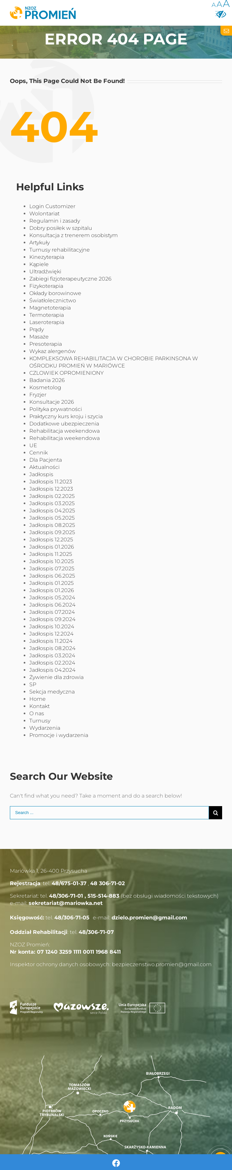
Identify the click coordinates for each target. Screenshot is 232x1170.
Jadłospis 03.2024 (52, 655)
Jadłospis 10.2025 (51, 561)
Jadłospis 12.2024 (51, 634)
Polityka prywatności (55, 409)
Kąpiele (39, 264)
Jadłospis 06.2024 (52, 605)
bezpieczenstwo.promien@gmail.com (162, 964)
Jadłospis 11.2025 (50, 554)
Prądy (36, 329)
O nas (36, 713)
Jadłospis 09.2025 (52, 532)
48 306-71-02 (107, 883)
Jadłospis (41, 474)
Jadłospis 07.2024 (52, 612)
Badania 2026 (47, 380)
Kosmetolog (45, 387)
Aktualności (44, 467)
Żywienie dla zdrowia (56, 677)
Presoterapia (45, 344)
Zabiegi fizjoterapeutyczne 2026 (70, 279)
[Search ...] (109, 812)
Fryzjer (37, 395)
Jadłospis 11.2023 (50, 481)
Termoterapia (46, 315)
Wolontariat (44, 213)
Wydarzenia (44, 728)
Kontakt (39, 706)
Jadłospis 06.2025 (52, 576)
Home (37, 699)
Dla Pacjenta (45, 460)
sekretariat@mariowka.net (66, 903)
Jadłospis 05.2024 (52, 597)
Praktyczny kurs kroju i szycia (66, 416)
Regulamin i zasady (54, 221)
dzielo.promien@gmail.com (149, 917)
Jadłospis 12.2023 (51, 489)
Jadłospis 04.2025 (52, 510)
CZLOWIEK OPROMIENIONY (66, 373)
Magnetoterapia (50, 308)
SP (32, 684)
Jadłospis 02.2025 (52, 496)
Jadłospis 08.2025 (52, 525)
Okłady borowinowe (55, 293)
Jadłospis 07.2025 (51, 568)
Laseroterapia (46, 322)
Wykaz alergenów (52, 351)
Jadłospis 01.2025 (51, 583)
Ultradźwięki (45, 271)
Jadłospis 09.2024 (52, 619)
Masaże (39, 337)
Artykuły (39, 242)
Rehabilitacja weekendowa (64, 431)
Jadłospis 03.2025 (52, 503)
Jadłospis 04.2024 (52, 670)
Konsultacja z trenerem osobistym (73, 235)
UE (33, 445)
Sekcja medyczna (52, 692)
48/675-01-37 (69, 883)
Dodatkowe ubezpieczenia (64, 424)
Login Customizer (52, 206)
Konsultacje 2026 (51, 402)
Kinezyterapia (46, 257)
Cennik (38, 452)
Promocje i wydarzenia (58, 735)
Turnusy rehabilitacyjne (59, 250)
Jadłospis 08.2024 (52, 648)
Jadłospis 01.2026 (51, 547)
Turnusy (39, 721)
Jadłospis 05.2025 (52, 518)
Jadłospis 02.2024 (52, 663)
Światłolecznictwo (52, 300)
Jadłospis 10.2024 (51, 626)
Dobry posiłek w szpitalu (60, 228)
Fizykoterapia (46, 286)
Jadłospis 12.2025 (51, 539)
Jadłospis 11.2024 (50, 641)
